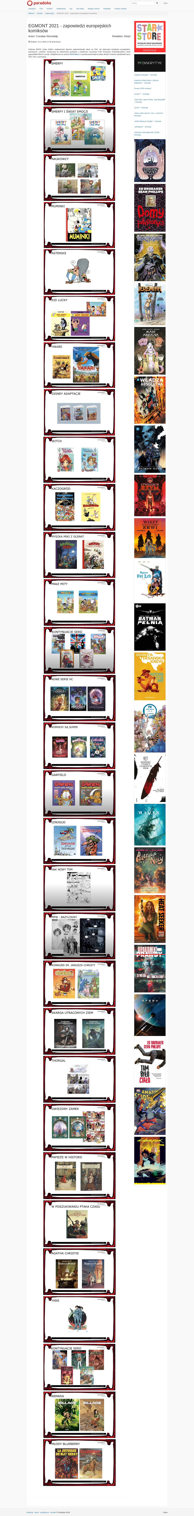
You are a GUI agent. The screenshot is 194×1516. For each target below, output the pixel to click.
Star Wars (80, 9)
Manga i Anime (93, 9)
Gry (71, 9)
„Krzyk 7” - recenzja (141, 94)
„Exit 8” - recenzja (141, 108)
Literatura (32, 9)
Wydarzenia (61, 9)
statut (37, 1512)
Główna (31, 13)
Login (165, 3)
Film (41, 9)
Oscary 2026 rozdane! (142, 88)
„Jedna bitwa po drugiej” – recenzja (147, 121)
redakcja (29, 1512)
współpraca (44, 1512)
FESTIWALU (75, 54)
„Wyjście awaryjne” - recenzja (145, 75)
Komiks (50, 9)
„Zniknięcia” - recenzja (142, 127)
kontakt (53, 1512)
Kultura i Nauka (120, 9)
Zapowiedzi (49, 13)
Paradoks (107, 9)
